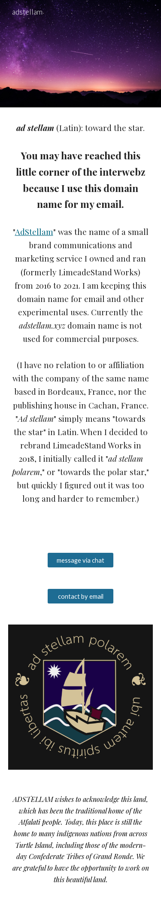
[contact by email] (80, 596)
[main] (80, 325)
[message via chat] (80, 560)
